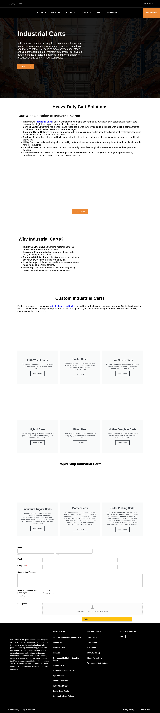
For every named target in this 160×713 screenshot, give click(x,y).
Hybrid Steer (58, 676)
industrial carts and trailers (63, 306)
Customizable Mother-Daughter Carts (66, 659)
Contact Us (112, 13)
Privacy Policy (128, 710)
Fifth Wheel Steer (60, 686)
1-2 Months (49, 591)
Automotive (92, 643)
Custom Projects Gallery (63, 696)
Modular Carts (59, 648)
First (18, 555)
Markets (55, 13)
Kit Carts (57, 653)
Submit (87, 619)
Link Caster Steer (60, 681)
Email (20, 559)
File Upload (22, 604)
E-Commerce (92, 648)
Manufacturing (93, 653)
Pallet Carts (58, 643)
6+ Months (24, 599)
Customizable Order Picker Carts (67, 637)
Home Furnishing (94, 658)
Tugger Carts (58, 665)
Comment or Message (27, 572)
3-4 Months (49, 593)
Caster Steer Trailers (62, 691)
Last (57, 555)
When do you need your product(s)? (27, 592)
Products (41, 13)
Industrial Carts (44, 121)
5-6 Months (24, 596)
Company (22, 566)
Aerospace (92, 637)
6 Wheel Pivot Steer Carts (64, 670)
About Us (86, 13)
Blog (98, 13)
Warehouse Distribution (97, 663)
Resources (71, 13)
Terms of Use (144, 710)
